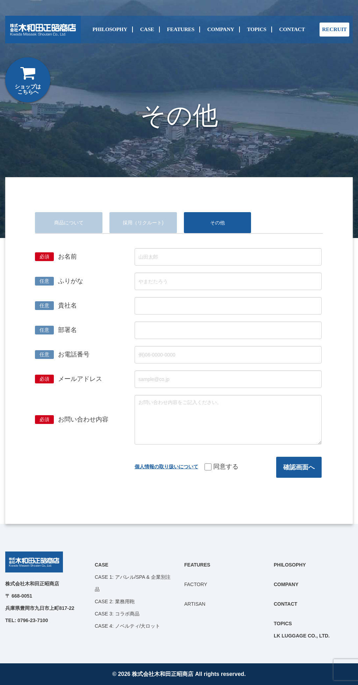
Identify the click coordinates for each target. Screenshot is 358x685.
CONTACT (292, 30)
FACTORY (195, 584)
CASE (147, 30)
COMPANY (220, 30)
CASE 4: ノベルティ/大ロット (127, 626)
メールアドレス (80, 378)
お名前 (67, 256)
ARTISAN (194, 604)
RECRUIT (334, 30)
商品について (69, 222)
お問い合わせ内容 (83, 419)
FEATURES (180, 30)
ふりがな (70, 280)
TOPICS (256, 30)
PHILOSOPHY (110, 30)
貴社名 (67, 305)
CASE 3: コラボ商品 (117, 613)
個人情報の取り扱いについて (166, 466)
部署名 (67, 329)
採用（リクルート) (143, 222)
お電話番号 (74, 354)
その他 (217, 222)
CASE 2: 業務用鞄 (115, 601)
